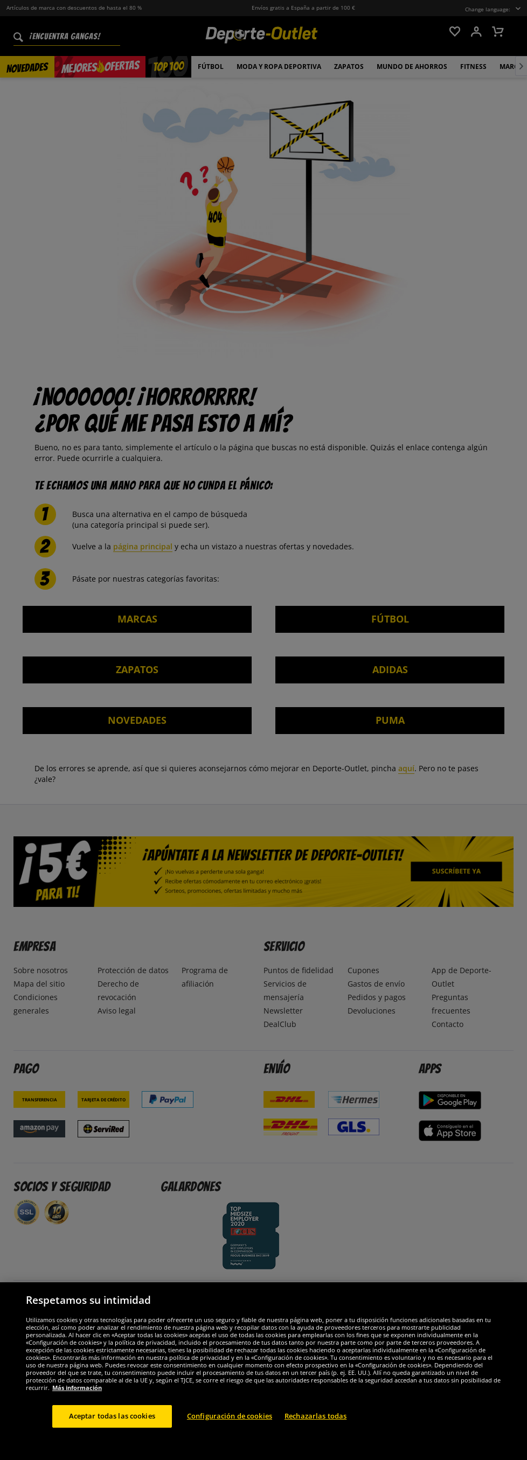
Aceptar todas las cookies (112, 1431)
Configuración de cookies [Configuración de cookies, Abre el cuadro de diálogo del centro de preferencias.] (229, 1431)
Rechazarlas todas (315, 1431)
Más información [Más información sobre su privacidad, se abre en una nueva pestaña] (77, 1403)
